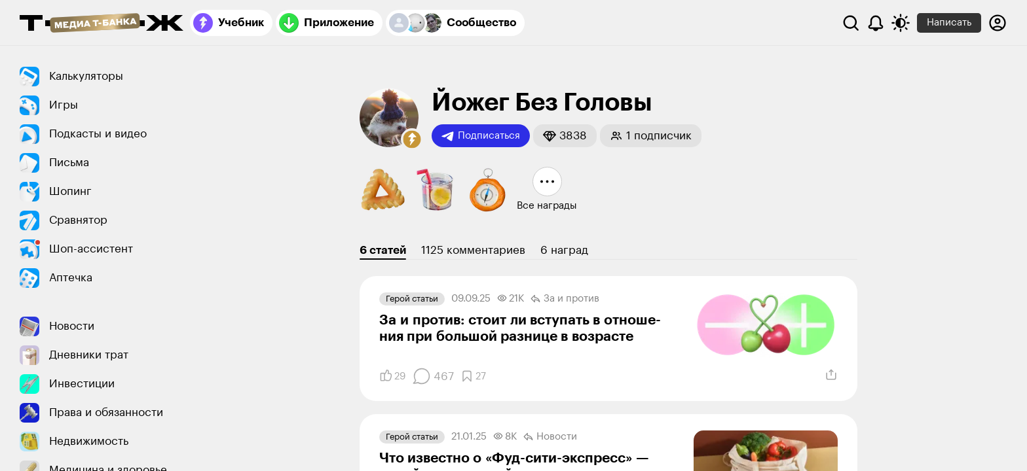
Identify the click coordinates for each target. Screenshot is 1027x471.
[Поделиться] (831, 374)
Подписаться (480, 136)
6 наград (564, 250)
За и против (565, 299)
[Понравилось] (392, 376)
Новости (550, 437)
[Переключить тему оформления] (900, 23)
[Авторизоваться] (997, 23)
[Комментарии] (433, 376)
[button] (412, 139)
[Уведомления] (876, 23)
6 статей (383, 250)
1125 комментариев (473, 250)
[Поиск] (851, 23)
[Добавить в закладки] (473, 376)
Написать (949, 22)
